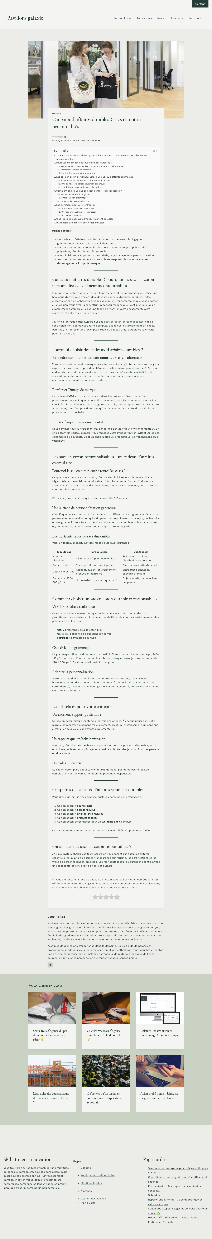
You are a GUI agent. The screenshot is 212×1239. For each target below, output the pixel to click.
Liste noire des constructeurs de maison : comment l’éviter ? (51, 1098)
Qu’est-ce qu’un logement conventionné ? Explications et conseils (104, 1098)
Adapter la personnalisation (75, 201)
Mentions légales (91, 1183)
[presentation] (52, 1008)
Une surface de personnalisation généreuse (83, 184)
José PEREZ (96, 140)
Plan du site (88, 1202)
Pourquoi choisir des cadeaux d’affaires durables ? (84, 162)
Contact (200, 3)
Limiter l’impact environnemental (78, 173)
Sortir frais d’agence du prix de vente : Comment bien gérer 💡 (50, 1035)
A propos (86, 1190)
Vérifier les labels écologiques (76, 194)
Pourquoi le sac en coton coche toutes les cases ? (86, 180)
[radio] (95, 897)
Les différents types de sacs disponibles (81, 187)
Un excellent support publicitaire (77, 208)
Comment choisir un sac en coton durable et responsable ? (89, 190)
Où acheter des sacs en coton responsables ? (81, 222)
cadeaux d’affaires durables (125, 296)
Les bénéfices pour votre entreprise (76, 205)
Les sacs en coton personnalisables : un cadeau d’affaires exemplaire (94, 177)
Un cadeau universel (71, 215)
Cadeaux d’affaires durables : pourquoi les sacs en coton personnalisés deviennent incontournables (102, 157)
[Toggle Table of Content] (153, 150)
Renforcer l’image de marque (76, 169)
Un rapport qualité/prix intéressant (79, 212)
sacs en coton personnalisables (124, 321)
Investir (162, 18)
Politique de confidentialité (98, 1175)
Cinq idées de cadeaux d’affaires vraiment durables (84, 219)
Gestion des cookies (93, 1198)
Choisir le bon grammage (73, 198)
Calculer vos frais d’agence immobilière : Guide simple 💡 (104, 1035)
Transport (194, 18)
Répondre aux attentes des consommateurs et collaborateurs (92, 166)
